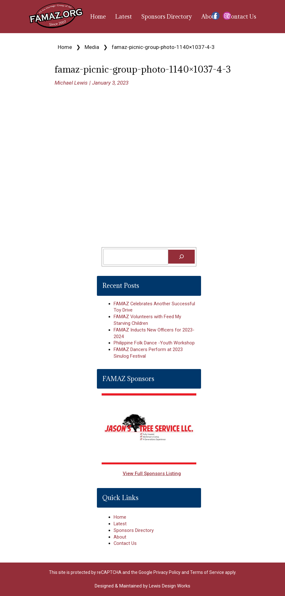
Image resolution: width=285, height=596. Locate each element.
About (209, 16)
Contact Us (241, 16)
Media (92, 47)
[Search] (181, 257)
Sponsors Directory (166, 16)
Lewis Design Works (169, 586)
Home (98, 16)
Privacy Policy (167, 572)
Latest (123, 16)
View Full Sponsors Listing (152, 473)
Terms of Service (207, 572)
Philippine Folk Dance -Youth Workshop (154, 343)
